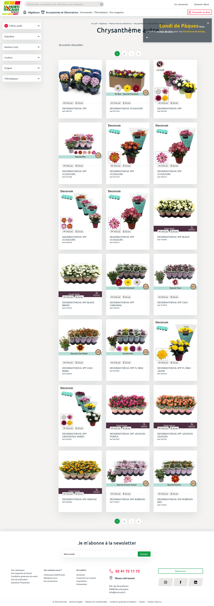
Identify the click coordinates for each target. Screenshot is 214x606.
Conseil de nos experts (86, 578)
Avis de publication (19, 579)
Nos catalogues (18, 570)
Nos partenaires (51, 581)
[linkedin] (195, 582)
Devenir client (201, 4)
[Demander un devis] (199, 12)
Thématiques (101, 12)
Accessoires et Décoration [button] (59, 12)
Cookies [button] (142, 602)
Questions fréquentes (20, 582)
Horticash (80, 575)
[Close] (208, 22)
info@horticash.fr (117, 592)
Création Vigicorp (154, 602)
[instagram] (165, 582)
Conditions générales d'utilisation (123, 602)
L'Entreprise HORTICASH (54, 575)
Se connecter (181, 4)
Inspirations (81, 581)
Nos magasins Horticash (21, 573)
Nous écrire (180, 571)
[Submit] (100, 4)
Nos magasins (116, 12)
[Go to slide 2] (149, 37)
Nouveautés (86, 12)
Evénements (81, 584)
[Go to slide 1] (147, 37)
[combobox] (64, 4)
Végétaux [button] (31, 12)
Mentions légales (76, 602)
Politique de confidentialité (96, 602)
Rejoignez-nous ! (51, 578)
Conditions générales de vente (24, 576)
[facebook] (180, 582)
